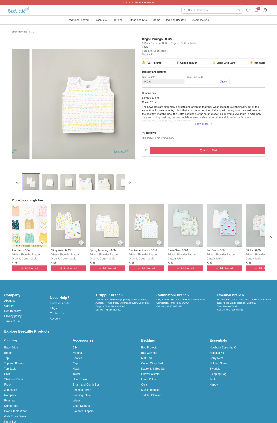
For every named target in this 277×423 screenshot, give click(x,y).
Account (55, 318)
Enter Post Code (195, 77)
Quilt (144, 384)
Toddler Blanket (151, 395)
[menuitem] (18, 10)
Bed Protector (149, 347)
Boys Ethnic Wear (15, 411)
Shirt (7, 373)
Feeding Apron (82, 389)
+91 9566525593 (113, 309)
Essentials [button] (101, 20)
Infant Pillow (148, 379)
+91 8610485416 (173, 306)
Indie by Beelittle (176, 20)
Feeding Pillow (82, 395)
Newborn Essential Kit (223, 347)
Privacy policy (13, 316)
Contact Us (57, 313)
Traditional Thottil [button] (78, 20)
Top (6, 358)
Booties (77, 358)
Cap (75, 363)
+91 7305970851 (234, 309)
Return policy (12, 310)
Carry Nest (216, 358)
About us (9, 300)
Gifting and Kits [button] (138, 20)
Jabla (213, 379)
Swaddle (215, 368)
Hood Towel (80, 379)
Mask (76, 368)
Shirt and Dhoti (13, 379)
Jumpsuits (10, 389)
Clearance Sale (201, 20)
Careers (9, 305)
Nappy (214, 384)
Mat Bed (146, 358)
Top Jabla (10, 368)
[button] (271, 238)
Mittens (77, 352)
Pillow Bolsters (150, 373)
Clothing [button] (118, 20)
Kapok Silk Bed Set (153, 368)
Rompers (10, 395)
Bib (75, 347)
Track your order (60, 303)
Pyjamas (9, 400)
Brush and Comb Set (86, 384)
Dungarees (11, 405)
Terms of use (12, 321)
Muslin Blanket (150, 389)
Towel (76, 373)
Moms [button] (156, 20)
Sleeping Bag (218, 373)
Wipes (77, 400)
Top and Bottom (14, 363)
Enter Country (148, 77)
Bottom (8, 352)
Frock (7, 384)
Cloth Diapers (81, 405)
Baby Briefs (11, 347)
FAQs (53, 308)
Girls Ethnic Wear (15, 416)
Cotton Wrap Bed (152, 363)
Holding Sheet (219, 363)
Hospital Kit (217, 352)
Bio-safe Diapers (83, 411)
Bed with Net (149, 352)
